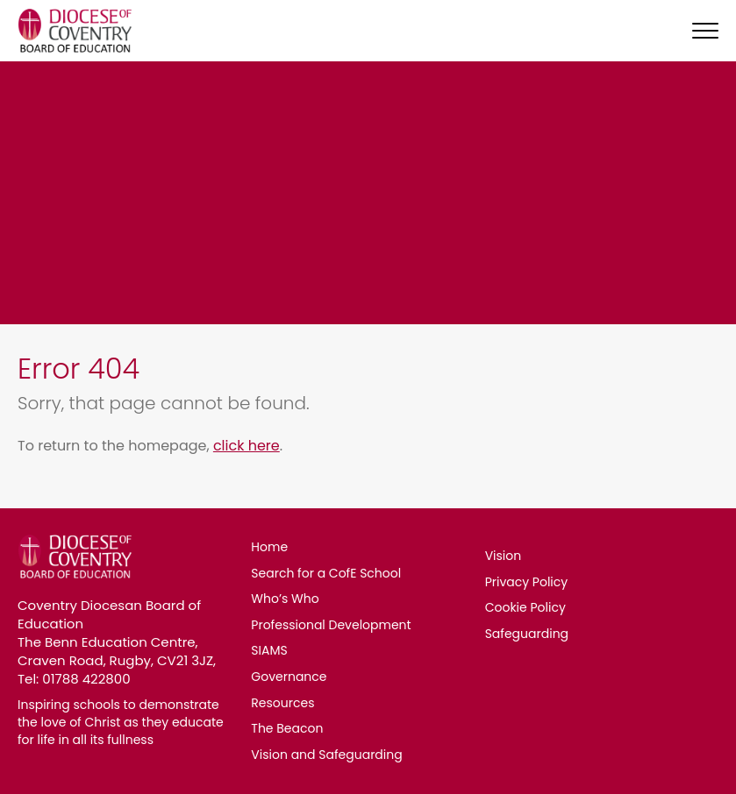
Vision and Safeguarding (326, 754)
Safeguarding (526, 633)
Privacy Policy (526, 582)
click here (246, 446)
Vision (503, 555)
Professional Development (331, 625)
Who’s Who (284, 598)
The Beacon (287, 728)
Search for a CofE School (326, 573)
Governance (288, 676)
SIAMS (269, 650)
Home (269, 547)
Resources (282, 703)
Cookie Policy (525, 607)
